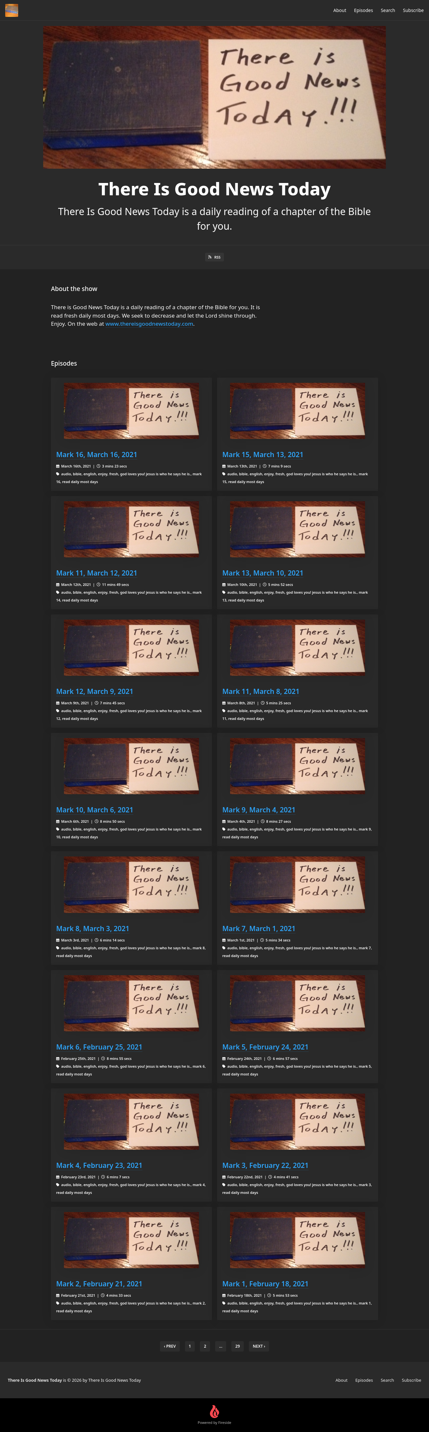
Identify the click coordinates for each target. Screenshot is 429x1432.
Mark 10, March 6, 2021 (94, 809)
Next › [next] (259, 1346)
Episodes (363, 10)
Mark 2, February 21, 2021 (99, 1283)
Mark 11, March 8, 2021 (261, 691)
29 (237, 1346)
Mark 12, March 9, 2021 (94, 691)
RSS (214, 257)
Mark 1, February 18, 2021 (265, 1283)
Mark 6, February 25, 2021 (99, 1046)
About (339, 10)
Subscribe (413, 10)
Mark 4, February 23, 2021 (99, 1165)
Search (388, 10)
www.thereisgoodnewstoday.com (149, 323)
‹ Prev (170, 1346)
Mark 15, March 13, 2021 (262, 454)
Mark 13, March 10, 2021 (262, 572)
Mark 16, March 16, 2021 (96, 454)
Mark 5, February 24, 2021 (265, 1046)
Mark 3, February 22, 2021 (265, 1165)
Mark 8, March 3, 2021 (92, 928)
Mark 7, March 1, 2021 (259, 928)
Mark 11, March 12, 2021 (96, 572)
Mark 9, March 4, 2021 (259, 809)
